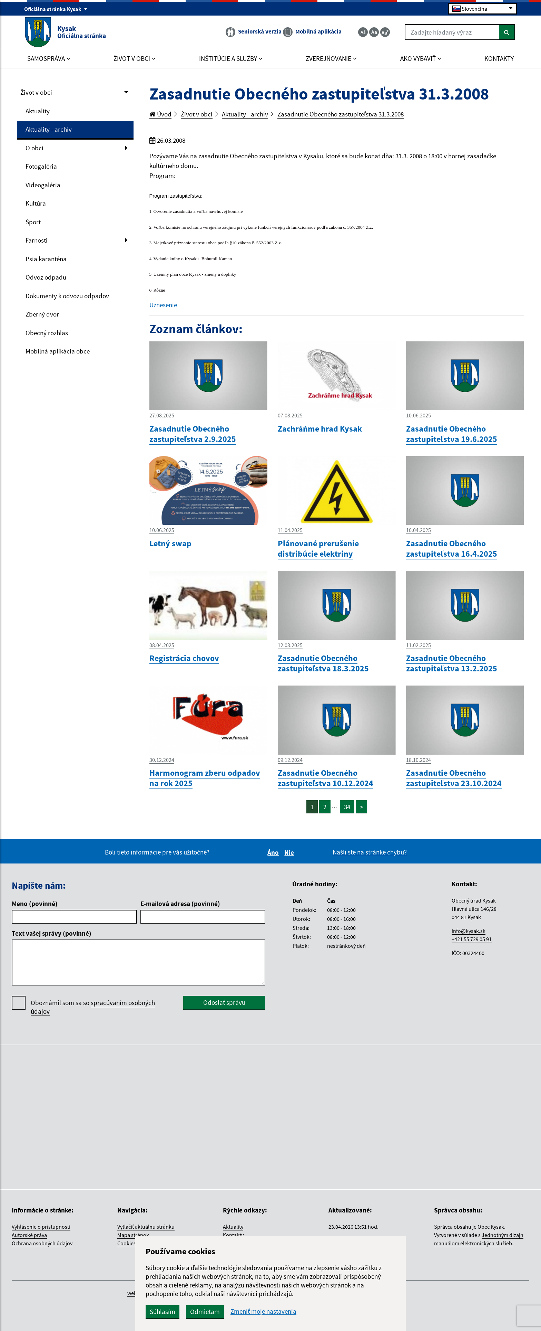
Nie (290, 852)
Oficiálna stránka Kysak (55, 9)
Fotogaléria (41, 166)
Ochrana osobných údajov (42, 1243)
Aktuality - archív (49, 129)
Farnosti (37, 240)
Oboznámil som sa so (93, 1007)
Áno (274, 852)
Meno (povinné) (35, 903)
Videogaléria (43, 185)
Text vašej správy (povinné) (51, 933)
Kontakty (233, 1234)
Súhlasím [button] (162, 1312)
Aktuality (38, 111)
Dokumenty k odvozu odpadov (67, 296)
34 (347, 807)
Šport (33, 222)
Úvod (160, 114)
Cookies (126, 1243)
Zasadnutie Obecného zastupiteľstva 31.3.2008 (340, 114)
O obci (34, 148)
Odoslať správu (224, 1002)
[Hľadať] (507, 32)
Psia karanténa (46, 259)
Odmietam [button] (205, 1312)
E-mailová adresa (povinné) (180, 903)
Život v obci (36, 92)
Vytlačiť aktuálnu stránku (146, 1226)
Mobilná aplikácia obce (58, 351)
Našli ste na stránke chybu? (370, 852)
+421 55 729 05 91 (472, 939)
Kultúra (36, 203)
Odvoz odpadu (46, 277)
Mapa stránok (133, 1234)
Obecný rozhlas (47, 333)
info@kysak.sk (468, 930)
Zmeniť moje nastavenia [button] (263, 1311)
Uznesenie (163, 305)
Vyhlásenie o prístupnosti (41, 1226)
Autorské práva (29, 1234)
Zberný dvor (42, 314)
